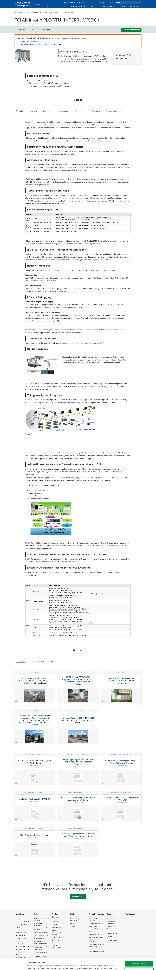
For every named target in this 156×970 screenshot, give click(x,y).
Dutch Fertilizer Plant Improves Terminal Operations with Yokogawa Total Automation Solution (34, 680)
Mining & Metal (20, 935)
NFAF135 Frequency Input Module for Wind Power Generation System (78, 835)
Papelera (18, 941)
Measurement (56, 927)
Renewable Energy (21, 933)
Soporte (122, 6)
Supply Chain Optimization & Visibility (41, 942)
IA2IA (90, 931)
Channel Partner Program (112, 941)
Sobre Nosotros (82, 2)
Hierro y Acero (20, 944)
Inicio (20, 12)
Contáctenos (134, 6)
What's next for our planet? (95, 919)
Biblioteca (93, 6)
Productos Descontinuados (49, 12)
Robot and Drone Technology (94, 941)
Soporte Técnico (124, 59)
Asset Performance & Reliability (40, 928)
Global (111, 2)
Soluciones (61, 6)
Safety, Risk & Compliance (38, 924)
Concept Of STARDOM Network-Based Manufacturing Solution (78, 799)
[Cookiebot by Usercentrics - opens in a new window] (13, 966)
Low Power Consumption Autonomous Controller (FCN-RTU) (42, 44)
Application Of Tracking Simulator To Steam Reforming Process (121, 761)
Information (56, 922)
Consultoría (55, 930)
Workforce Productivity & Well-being (41, 919)
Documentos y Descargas (74, 919)
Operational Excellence (41, 932)
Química (18, 927)
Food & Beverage (21, 938)
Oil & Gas (18, 919)
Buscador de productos (114, 929)
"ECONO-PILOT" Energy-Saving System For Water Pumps (34, 761)
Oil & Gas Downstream (22, 922)
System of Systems (94, 929)
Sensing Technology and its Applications (96, 945)
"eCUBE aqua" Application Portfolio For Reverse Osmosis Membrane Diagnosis (78, 761)
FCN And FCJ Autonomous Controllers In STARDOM (121, 799)
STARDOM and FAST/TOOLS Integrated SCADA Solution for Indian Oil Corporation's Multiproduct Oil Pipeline (78, 680)
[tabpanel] (34, 56)
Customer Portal (125, 55)
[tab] (20, 111)
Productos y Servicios (77, 6)
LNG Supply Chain (21, 924)
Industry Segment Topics (96, 923)
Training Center (112, 926)
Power (18, 930)
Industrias (49, 6)
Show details (106, 966)
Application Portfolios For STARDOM (35, 799)
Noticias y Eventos (69, 2)
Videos (72, 926)
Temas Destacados (108, 6)
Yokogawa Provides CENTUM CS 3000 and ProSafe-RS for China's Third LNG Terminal (78, 720)
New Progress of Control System (34, 835)
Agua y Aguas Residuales (23, 946)
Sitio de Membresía (101, 2)
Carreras (91, 2)
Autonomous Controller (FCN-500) (33, 42)
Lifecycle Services (57, 937)
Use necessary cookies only (139, 959)
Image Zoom (30, 434)
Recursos (73, 923)
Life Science (55, 940)
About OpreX (93, 926)
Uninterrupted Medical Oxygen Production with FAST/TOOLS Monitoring (121, 680)
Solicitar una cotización (131, 30)
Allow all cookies (139, 952)
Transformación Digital (96, 934)
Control (54, 924)
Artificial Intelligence (95, 937)
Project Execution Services (57, 933)
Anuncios (55, 943)
